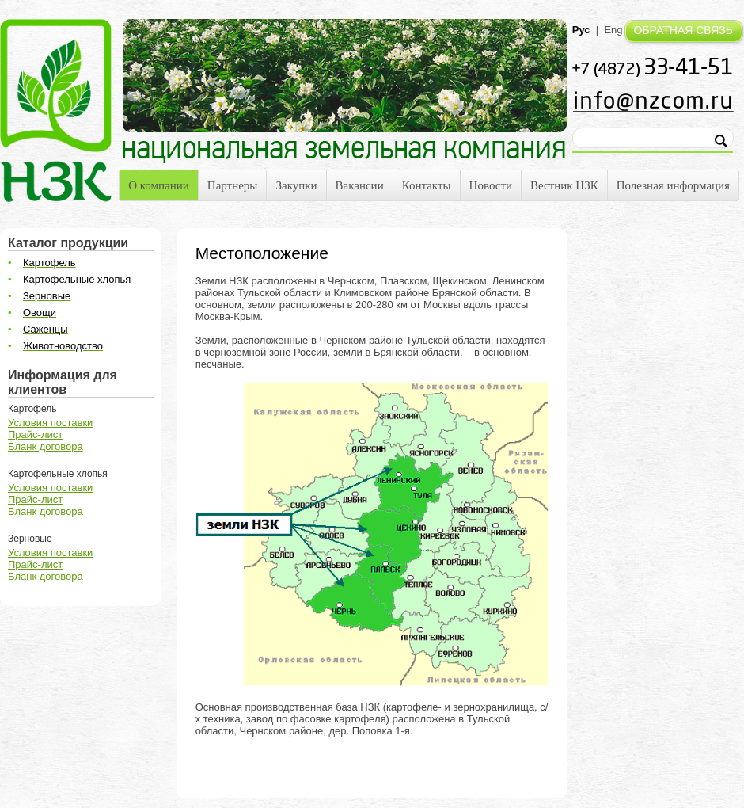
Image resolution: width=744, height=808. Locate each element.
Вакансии (360, 185)
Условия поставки (50, 423)
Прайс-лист (35, 434)
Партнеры (232, 185)
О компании (158, 185)
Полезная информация (673, 185)
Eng (613, 30)
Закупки (296, 185)
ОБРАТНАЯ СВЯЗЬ (683, 30)
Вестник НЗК (564, 185)
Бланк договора (45, 446)
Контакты (426, 185)
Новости (490, 185)
